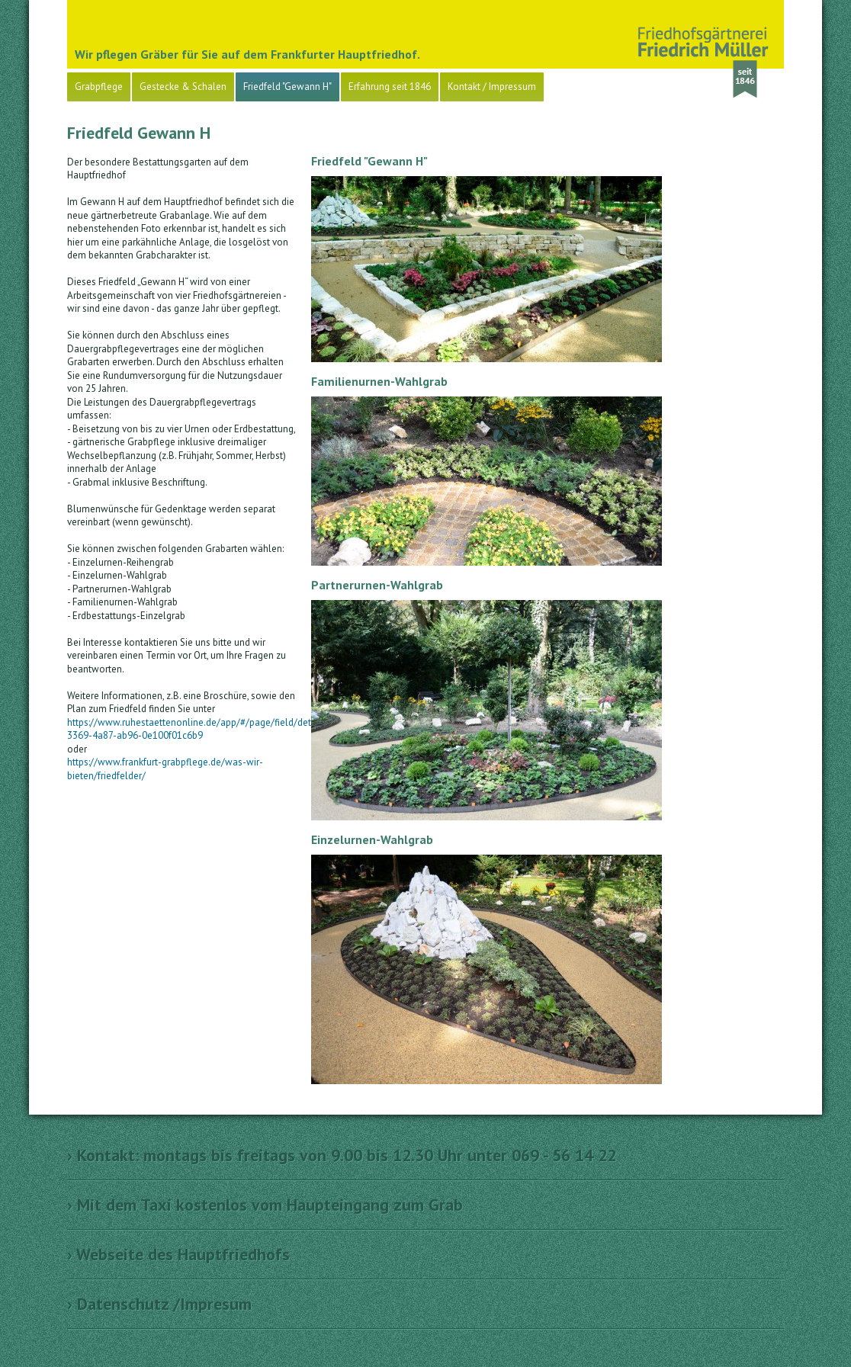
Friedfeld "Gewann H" (287, 86)
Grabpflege (99, 86)
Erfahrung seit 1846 (389, 86)
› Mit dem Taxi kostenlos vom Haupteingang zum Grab (265, 1204)
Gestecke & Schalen (183, 86)
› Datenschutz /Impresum (159, 1303)
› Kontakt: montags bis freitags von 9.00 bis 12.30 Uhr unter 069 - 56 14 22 (341, 1155)
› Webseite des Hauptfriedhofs (178, 1254)
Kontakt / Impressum (492, 86)
